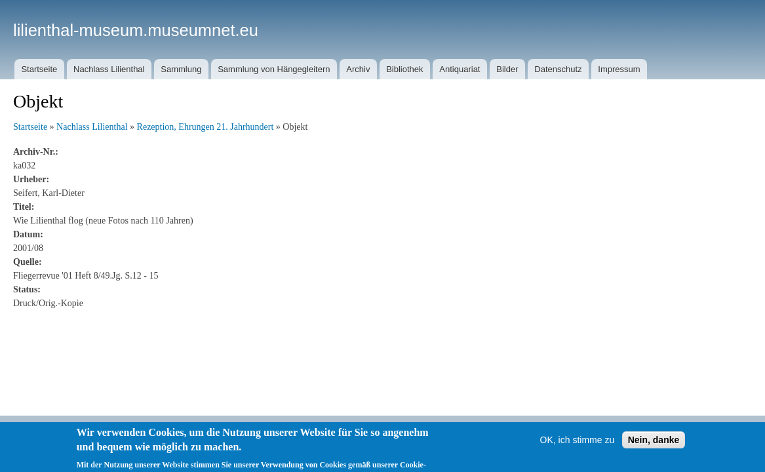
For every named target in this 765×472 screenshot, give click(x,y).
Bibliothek (404, 69)
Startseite (39, 69)
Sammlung (181, 69)
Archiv (358, 69)
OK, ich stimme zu (577, 446)
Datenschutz (557, 69)
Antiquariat (459, 69)
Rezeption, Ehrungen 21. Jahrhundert (205, 127)
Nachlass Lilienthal (108, 69)
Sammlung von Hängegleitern (274, 69)
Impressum (619, 69)
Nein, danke (654, 446)
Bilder (507, 69)
